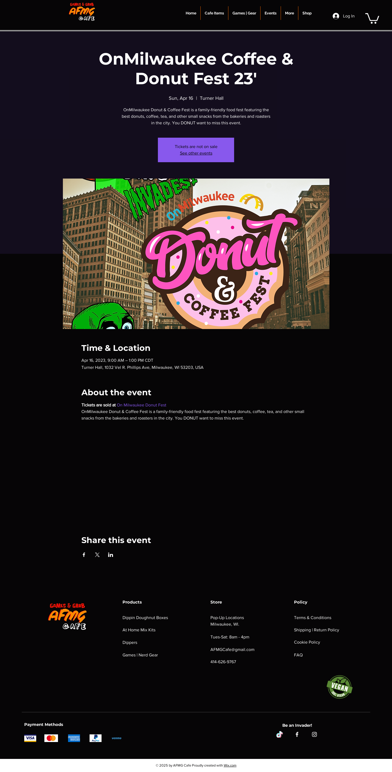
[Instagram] (314, 734)
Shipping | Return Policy (316, 630)
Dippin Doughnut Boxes (145, 617)
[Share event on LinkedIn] (110, 555)
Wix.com (230, 765)
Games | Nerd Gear (140, 655)
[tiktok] (279, 734)
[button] (214, 13)
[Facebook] (297, 734)
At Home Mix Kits (138, 630)
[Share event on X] (97, 555)
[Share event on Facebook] (84, 555)
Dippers (129, 642)
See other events (196, 153)
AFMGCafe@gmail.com (232, 649)
